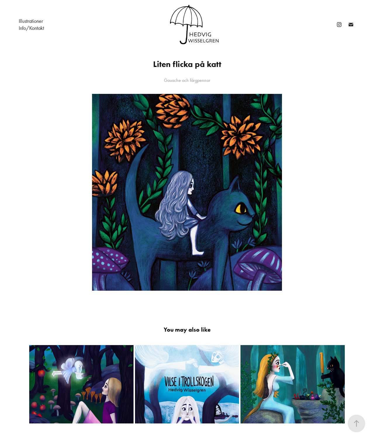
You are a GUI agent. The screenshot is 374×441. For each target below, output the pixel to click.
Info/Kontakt (31, 28)
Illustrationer (31, 21)
